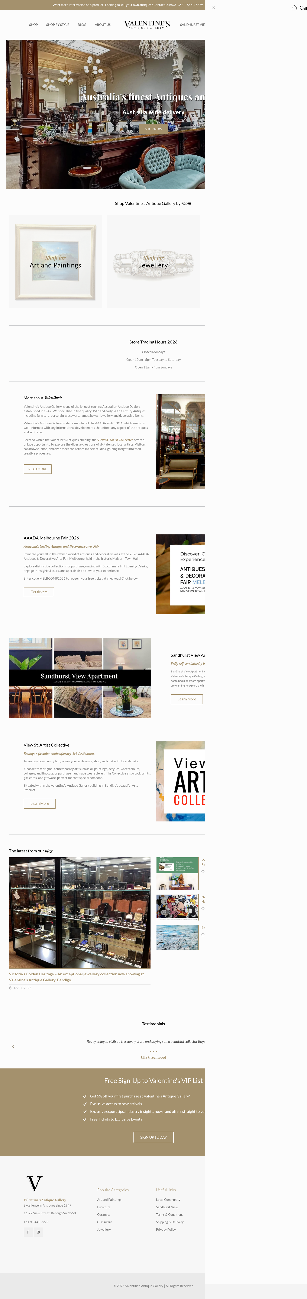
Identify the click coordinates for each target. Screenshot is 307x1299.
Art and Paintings (109, 1200)
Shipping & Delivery (170, 1222)
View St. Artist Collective (115, 440)
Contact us (233, 24)
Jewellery (104, 1230)
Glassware (104, 1222)
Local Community (168, 1200)
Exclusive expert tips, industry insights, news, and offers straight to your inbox (154, 1111)
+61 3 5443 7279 (36, 1222)
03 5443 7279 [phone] (192, 5)
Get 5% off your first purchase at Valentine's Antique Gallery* (140, 1096)
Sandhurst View (194, 24)
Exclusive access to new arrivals (116, 1103)
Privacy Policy (166, 1230)
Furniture (103, 1207)
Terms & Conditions (169, 1215)
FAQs (216, 24)
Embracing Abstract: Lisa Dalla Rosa (228, 927)
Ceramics (103, 1215)
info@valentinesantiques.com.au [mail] (232, 5)
